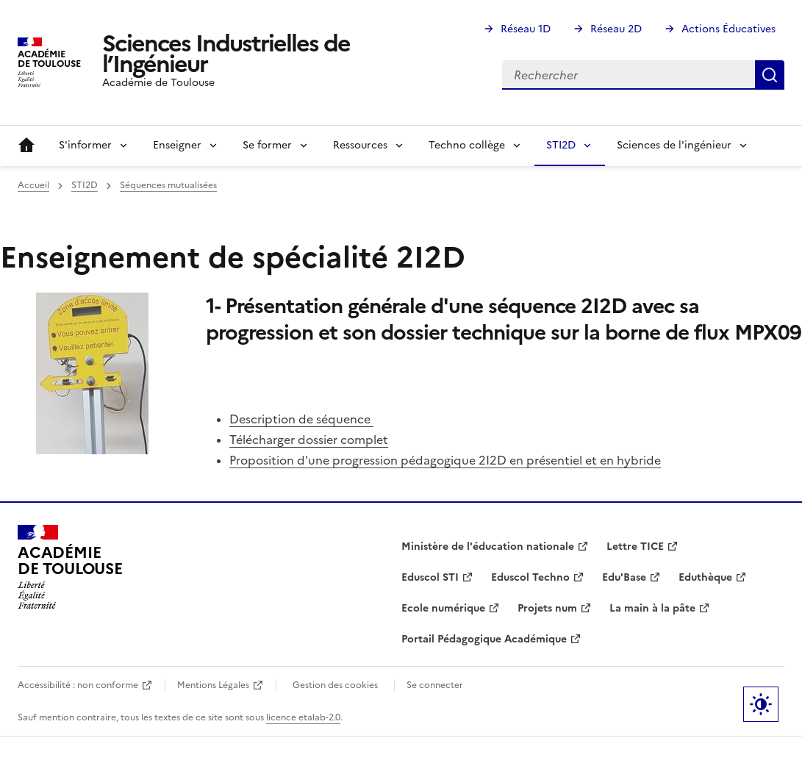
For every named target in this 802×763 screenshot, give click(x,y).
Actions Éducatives (728, 29)
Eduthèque (705, 577)
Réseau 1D (526, 29)
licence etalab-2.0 (303, 717)
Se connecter (435, 685)
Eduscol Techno (530, 577)
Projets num (547, 608)
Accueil (26, 145)
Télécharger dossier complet (308, 439)
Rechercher (769, 75)
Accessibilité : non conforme (78, 685)
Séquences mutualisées (168, 185)
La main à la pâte (652, 608)
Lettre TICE (635, 546)
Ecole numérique (443, 608)
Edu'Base (624, 577)
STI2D (84, 185)
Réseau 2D (616, 29)
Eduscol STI (430, 577)
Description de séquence (301, 419)
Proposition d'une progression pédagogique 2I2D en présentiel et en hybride (445, 460)
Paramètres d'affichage (760, 704)
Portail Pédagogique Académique (484, 639)
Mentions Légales (213, 685)
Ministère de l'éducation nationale (487, 546)
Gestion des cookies (335, 685)
